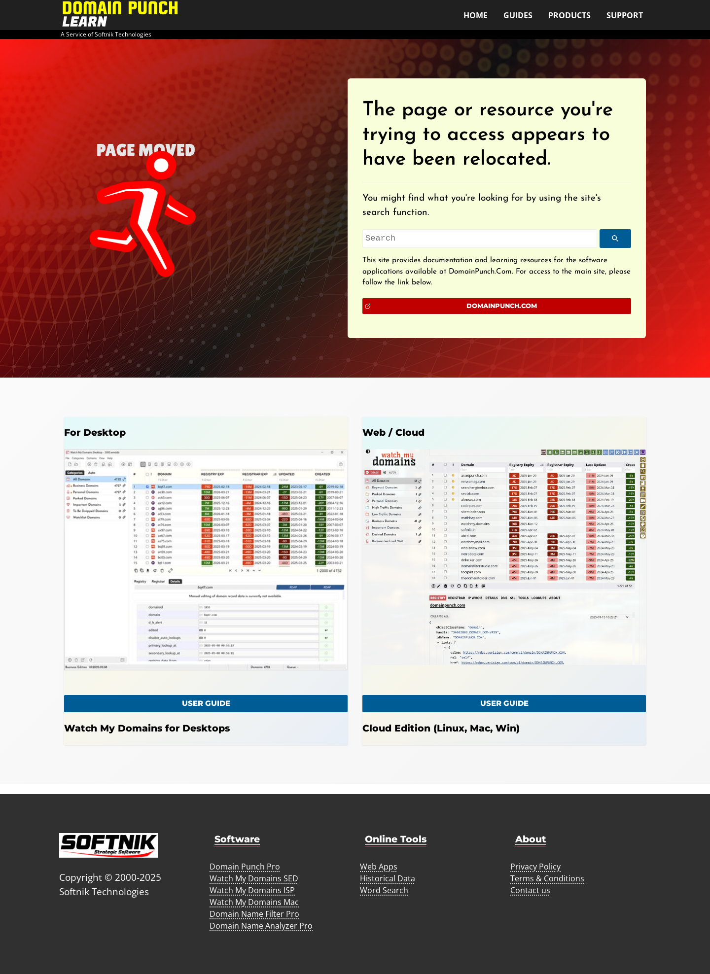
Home (475, 15)
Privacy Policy (535, 866)
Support (624, 15)
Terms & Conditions (547, 878)
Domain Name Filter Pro (254, 913)
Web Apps (378, 866)
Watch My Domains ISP (252, 890)
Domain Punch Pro (245, 866)
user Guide (206, 703)
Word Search (384, 890)
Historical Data (387, 878)
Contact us (530, 890)
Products (569, 15)
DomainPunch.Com (501, 306)
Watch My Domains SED (254, 878)
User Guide (504, 703)
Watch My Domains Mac (254, 902)
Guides (517, 15)
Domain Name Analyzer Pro (261, 925)
